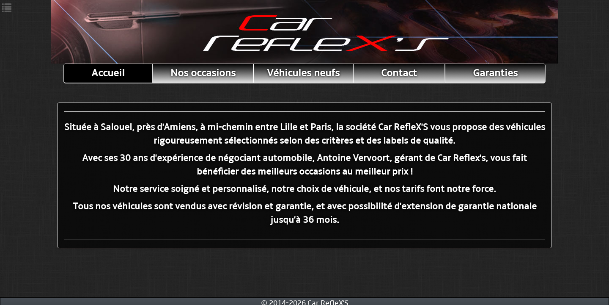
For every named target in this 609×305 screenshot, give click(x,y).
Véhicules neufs (303, 73)
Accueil (108, 73)
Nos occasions (203, 73)
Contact (399, 73)
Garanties (495, 73)
